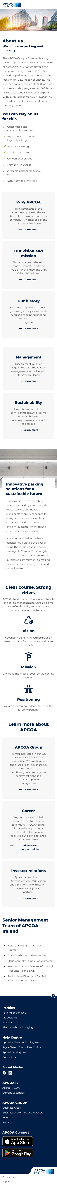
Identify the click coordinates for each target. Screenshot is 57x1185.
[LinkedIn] (10, 1073)
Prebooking (9, 1017)
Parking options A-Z (14, 1012)
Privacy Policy (9, 1177)
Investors (8, 1117)
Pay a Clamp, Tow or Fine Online (21, 1047)
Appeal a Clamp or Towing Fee (20, 1042)
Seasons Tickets (12, 1022)
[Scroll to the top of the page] (53, 996)
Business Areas (11, 1107)
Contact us (9, 1057)
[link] (28, 229)
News (5, 1122)
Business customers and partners (22, 1112)
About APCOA (10, 1087)
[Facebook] (4, 1073)
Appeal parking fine (14, 1052)
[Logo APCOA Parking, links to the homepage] (12, 4)
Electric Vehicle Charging (17, 1027)
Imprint (6, 1181)
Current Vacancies (13, 1092)
